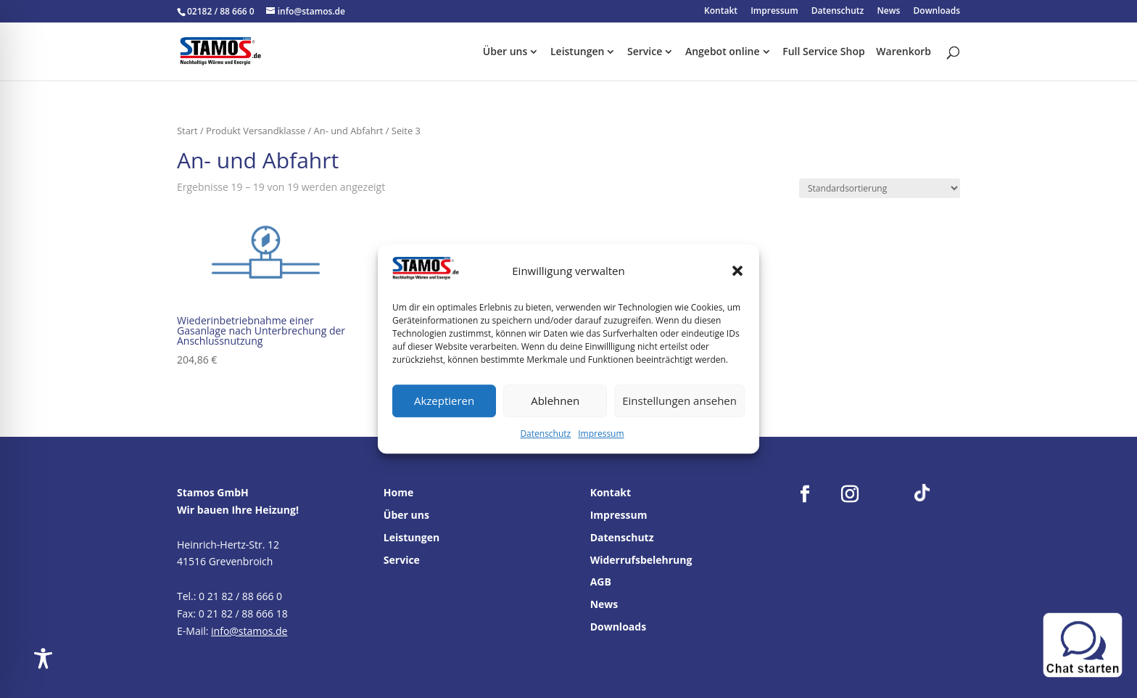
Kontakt (720, 12)
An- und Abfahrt (349, 130)
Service (644, 52)
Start (187, 130)
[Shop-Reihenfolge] (879, 188)
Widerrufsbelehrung (641, 560)
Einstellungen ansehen (679, 401)
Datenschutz (545, 433)
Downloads (937, 12)
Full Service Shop (823, 52)
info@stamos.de (249, 631)
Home (398, 492)
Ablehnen (555, 401)
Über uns (505, 52)
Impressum (601, 433)
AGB (600, 581)
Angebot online (722, 52)
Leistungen (577, 52)
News (888, 12)
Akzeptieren (444, 401)
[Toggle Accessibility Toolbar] (43, 658)
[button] (737, 271)
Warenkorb (903, 52)
